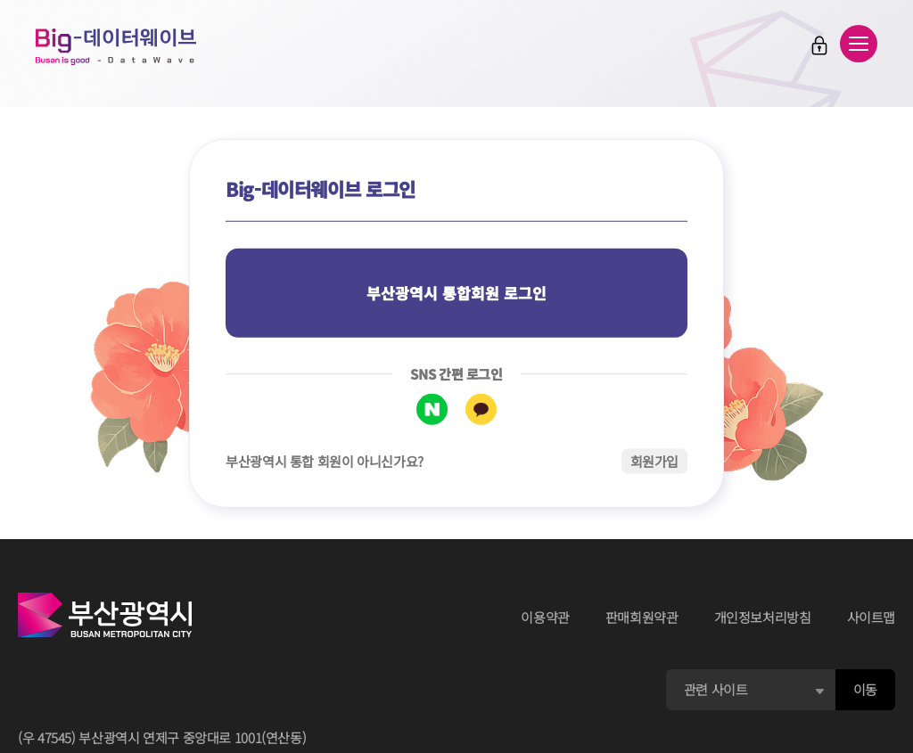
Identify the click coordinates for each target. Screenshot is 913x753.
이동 (865, 689)
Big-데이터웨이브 (116, 46)
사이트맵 (871, 617)
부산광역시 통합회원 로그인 (456, 293)
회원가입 (654, 460)
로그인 (819, 45)
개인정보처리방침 (762, 617)
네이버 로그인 (432, 408)
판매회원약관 (642, 617)
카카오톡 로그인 (481, 408)
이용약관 (545, 617)
